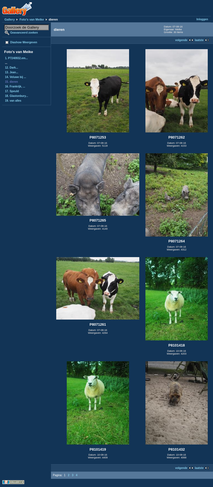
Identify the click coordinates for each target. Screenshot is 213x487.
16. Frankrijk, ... (15, 86)
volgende (181, 40)
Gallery (9, 19)
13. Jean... (11, 72)
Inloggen (202, 19)
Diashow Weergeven (23, 42)
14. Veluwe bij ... (15, 77)
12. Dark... (11, 67)
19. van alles (13, 100)
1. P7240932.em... (16, 58)
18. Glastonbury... (16, 95)
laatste (199, 40)
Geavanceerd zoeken (24, 32)
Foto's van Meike (31, 19)
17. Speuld (12, 91)
